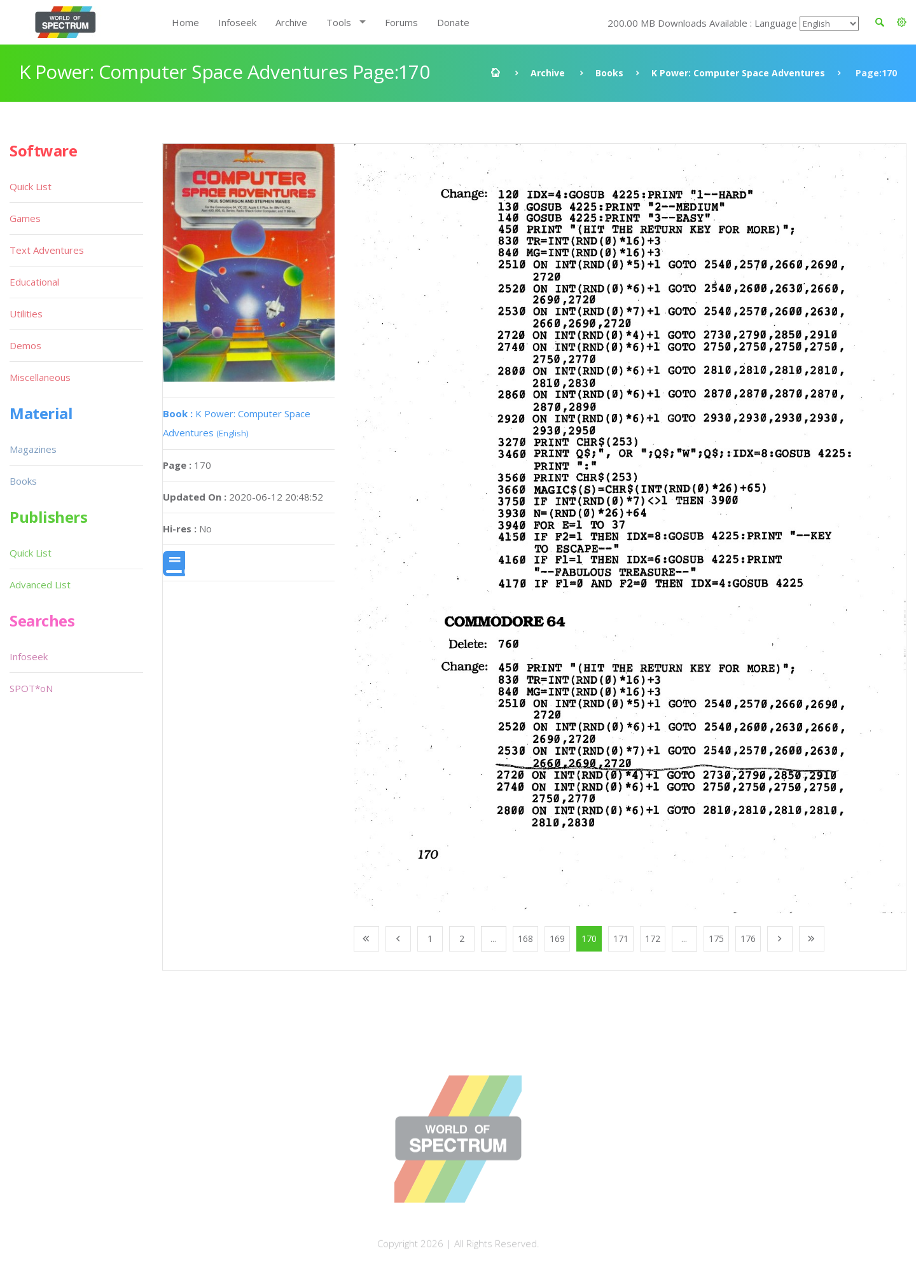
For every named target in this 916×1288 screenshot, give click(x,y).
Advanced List (40, 584)
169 (557, 938)
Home (185, 22)
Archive (291, 22)
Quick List (31, 186)
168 (525, 938)
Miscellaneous (40, 377)
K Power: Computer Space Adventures (738, 73)
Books (609, 73)
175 (716, 938)
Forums (401, 22)
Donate (453, 22)
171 (620, 938)
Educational (34, 281)
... (493, 938)
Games (25, 218)
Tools (338, 22)
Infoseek (237, 22)
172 (652, 938)
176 (748, 938)
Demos (25, 345)
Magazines (33, 449)
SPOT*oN (31, 688)
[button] (901, 22)
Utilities (26, 313)
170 (589, 938)
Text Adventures (47, 250)
